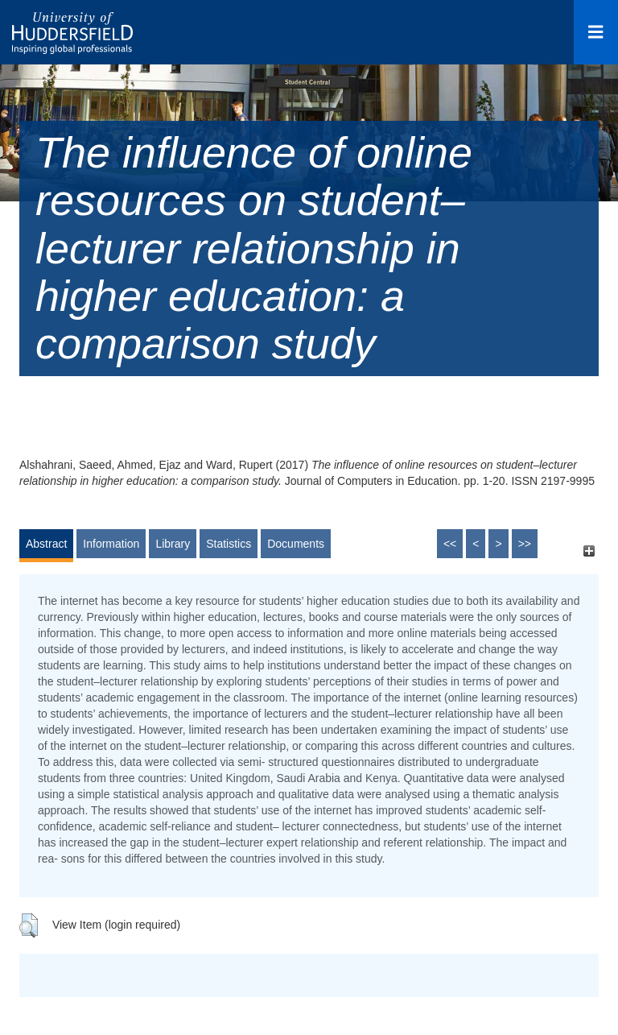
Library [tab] (172, 543)
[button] (28, 925)
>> (524, 543)
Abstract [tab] (46, 543)
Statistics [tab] (228, 543)
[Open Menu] (596, 32)
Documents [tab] (295, 543)
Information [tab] (111, 543)
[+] (589, 551)
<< (449, 543)
